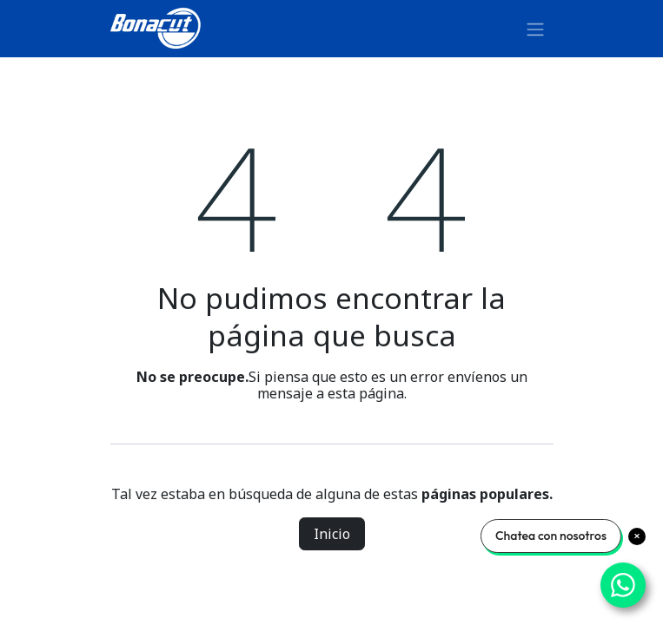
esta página (366, 393)
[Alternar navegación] (535, 29)
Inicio (332, 533)
